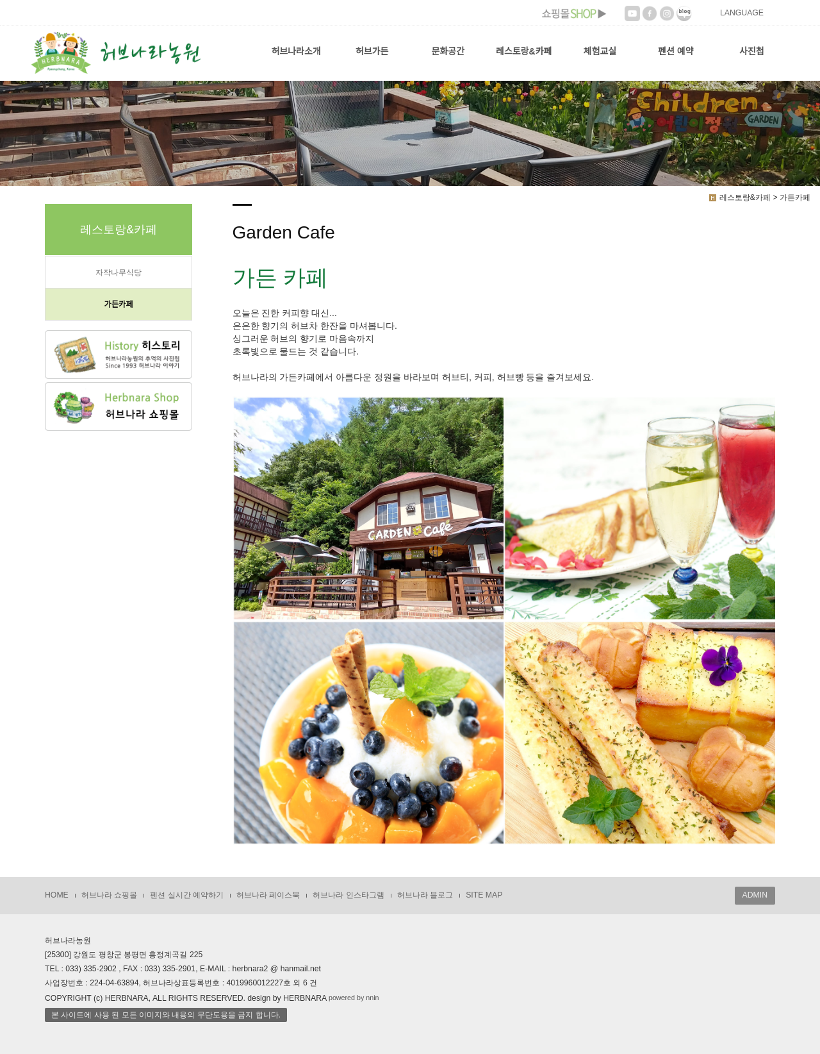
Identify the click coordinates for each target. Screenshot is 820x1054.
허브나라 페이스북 (268, 895)
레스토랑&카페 (524, 51)
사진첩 (751, 51)
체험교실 (600, 51)
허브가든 (372, 51)
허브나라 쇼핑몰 (109, 895)
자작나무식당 (118, 272)
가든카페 (118, 304)
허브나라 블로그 (425, 895)
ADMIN (754, 895)
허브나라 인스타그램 (348, 895)
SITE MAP (484, 895)
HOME (57, 895)
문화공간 (447, 51)
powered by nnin (354, 997)
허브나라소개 (295, 51)
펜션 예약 (675, 51)
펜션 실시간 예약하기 (187, 895)
